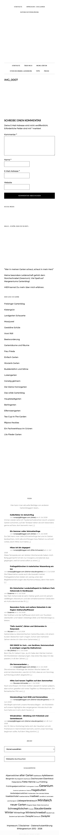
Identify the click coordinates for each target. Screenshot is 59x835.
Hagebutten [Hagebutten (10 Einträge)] (38, 790)
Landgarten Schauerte (14, 316)
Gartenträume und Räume (16, 345)
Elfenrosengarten (12, 411)
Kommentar (10, 134)
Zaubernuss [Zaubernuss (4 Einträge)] (50, 813)
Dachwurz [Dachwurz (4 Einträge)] (26, 779)
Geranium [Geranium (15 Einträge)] (46, 786)
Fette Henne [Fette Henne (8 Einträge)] (28, 782)
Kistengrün (9, 310)
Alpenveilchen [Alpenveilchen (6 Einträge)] (12, 775)
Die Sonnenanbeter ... (19, 664)
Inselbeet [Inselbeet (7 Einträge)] (34, 796)
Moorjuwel (9, 321)
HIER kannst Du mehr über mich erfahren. (24, 287)
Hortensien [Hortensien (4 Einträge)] (32, 793)
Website (8, 182)
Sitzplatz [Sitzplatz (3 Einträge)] (31, 809)
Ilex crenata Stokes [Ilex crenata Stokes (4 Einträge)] (42, 793)
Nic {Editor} (11, 650)
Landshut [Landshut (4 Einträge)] (42, 796)
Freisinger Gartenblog (14, 304)
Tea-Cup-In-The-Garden (15, 417)
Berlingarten (10, 405)
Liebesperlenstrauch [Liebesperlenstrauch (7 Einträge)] (27, 800)
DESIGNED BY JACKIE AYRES (29, 834)
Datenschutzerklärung (41, 826)
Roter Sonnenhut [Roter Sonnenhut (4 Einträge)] (43, 805)
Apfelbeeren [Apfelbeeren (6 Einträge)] (47, 775)
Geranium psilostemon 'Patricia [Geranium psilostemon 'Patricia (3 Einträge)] (22, 790)
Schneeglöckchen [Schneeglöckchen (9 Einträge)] (18, 808)
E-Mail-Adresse (12, 171)
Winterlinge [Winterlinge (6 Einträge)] (19, 813)
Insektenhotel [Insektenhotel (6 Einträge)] (12, 796)
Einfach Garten (11, 357)
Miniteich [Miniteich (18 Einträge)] (45, 800)
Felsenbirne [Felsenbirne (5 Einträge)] (17, 782)
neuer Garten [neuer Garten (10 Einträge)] (18, 804)
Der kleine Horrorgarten (15, 387)
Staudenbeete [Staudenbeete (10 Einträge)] (42, 808)
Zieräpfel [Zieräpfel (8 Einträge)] (45, 816)
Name (7, 160)
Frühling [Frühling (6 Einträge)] (43, 782)
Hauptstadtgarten (12, 399)
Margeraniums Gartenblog (29, 38)
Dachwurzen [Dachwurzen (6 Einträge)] (37, 778)
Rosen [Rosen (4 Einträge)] (34, 805)
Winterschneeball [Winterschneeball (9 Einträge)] (35, 812)
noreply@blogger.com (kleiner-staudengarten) (25, 572)
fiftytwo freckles (11, 423)
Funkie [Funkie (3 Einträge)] (37, 786)
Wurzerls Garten (11, 363)
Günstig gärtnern (12, 381)
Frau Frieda (9, 351)
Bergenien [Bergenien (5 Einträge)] (10, 779)
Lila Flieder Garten (13, 434)
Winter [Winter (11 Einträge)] (9, 812)
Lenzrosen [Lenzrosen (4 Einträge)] (49, 796)
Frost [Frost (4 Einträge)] (37, 782)
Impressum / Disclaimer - (19, 826)
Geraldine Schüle (12, 327)
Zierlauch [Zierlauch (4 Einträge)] (37, 816)
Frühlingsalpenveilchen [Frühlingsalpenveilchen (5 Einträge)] (16, 786)
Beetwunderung (12, 339)
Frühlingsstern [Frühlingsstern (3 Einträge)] (30, 786)
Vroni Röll (8, 333)
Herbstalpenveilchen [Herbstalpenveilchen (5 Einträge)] (19, 793)
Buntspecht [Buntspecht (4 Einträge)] (19, 779)
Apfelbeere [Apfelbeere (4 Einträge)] (37, 775)
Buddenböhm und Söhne (16, 369)
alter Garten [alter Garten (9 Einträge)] (26, 775)
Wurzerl (10, 631)
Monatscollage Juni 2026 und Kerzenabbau (29, 697)
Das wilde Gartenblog (14, 393)
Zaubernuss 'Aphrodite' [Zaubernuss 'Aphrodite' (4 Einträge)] (17, 816)
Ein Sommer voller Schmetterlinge (25, 531)
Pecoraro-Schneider (20, 683)
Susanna (10, 593)
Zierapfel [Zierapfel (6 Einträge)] (29, 816)
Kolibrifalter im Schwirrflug (22, 515)
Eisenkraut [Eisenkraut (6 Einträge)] (48, 778)
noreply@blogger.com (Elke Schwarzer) (28, 550)
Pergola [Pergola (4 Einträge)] (29, 805)
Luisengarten (10, 375)
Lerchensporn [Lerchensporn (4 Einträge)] (12, 801)
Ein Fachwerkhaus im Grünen (18, 428)
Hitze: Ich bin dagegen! (20, 548)
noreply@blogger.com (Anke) (24, 517)
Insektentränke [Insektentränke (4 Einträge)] (24, 796)
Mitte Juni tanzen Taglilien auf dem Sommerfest (31, 681)
